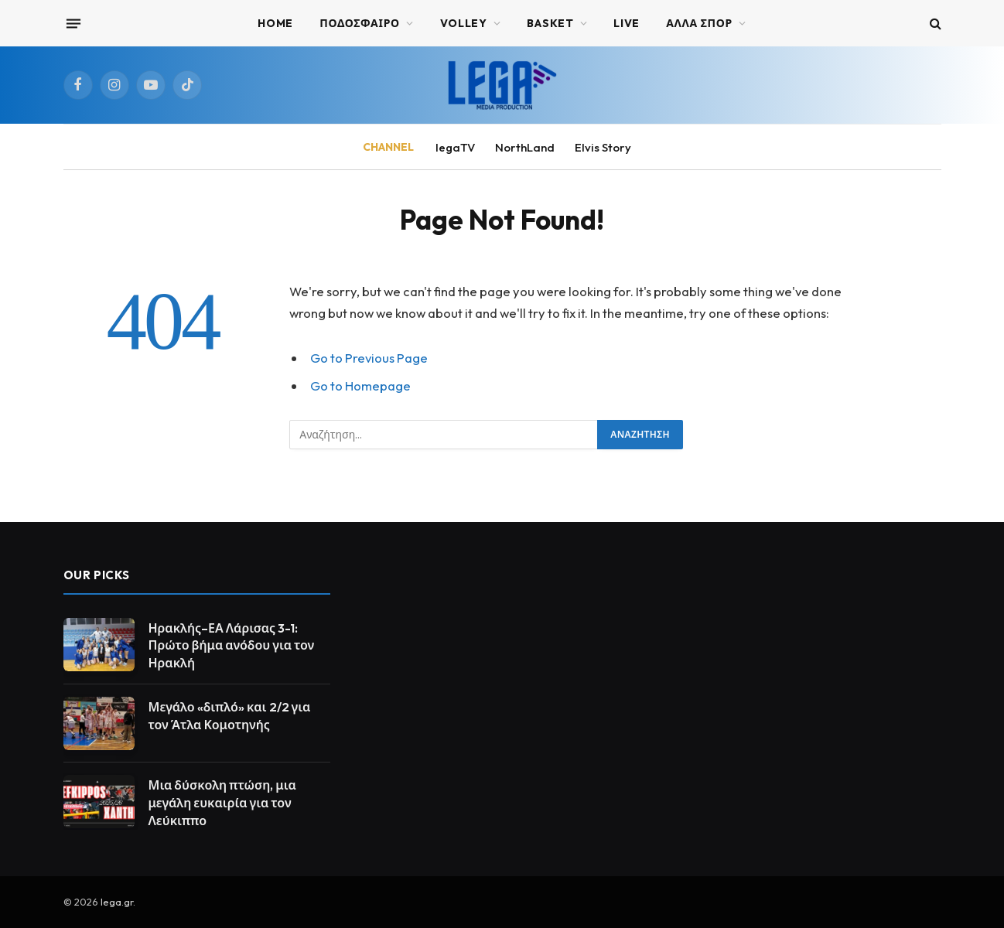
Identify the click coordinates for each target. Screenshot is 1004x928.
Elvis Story (603, 147)
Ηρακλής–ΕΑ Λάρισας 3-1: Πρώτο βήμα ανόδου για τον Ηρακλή (232, 645)
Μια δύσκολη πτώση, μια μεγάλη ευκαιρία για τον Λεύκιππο (222, 802)
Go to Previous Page (369, 358)
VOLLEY (463, 23)
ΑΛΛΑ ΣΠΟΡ (699, 23)
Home (275, 23)
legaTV (455, 147)
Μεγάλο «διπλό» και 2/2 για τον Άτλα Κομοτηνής (230, 715)
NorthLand (525, 147)
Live (626, 23)
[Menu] (73, 23)
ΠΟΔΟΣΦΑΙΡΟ (359, 23)
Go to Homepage (360, 385)
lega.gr (117, 902)
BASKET (550, 23)
